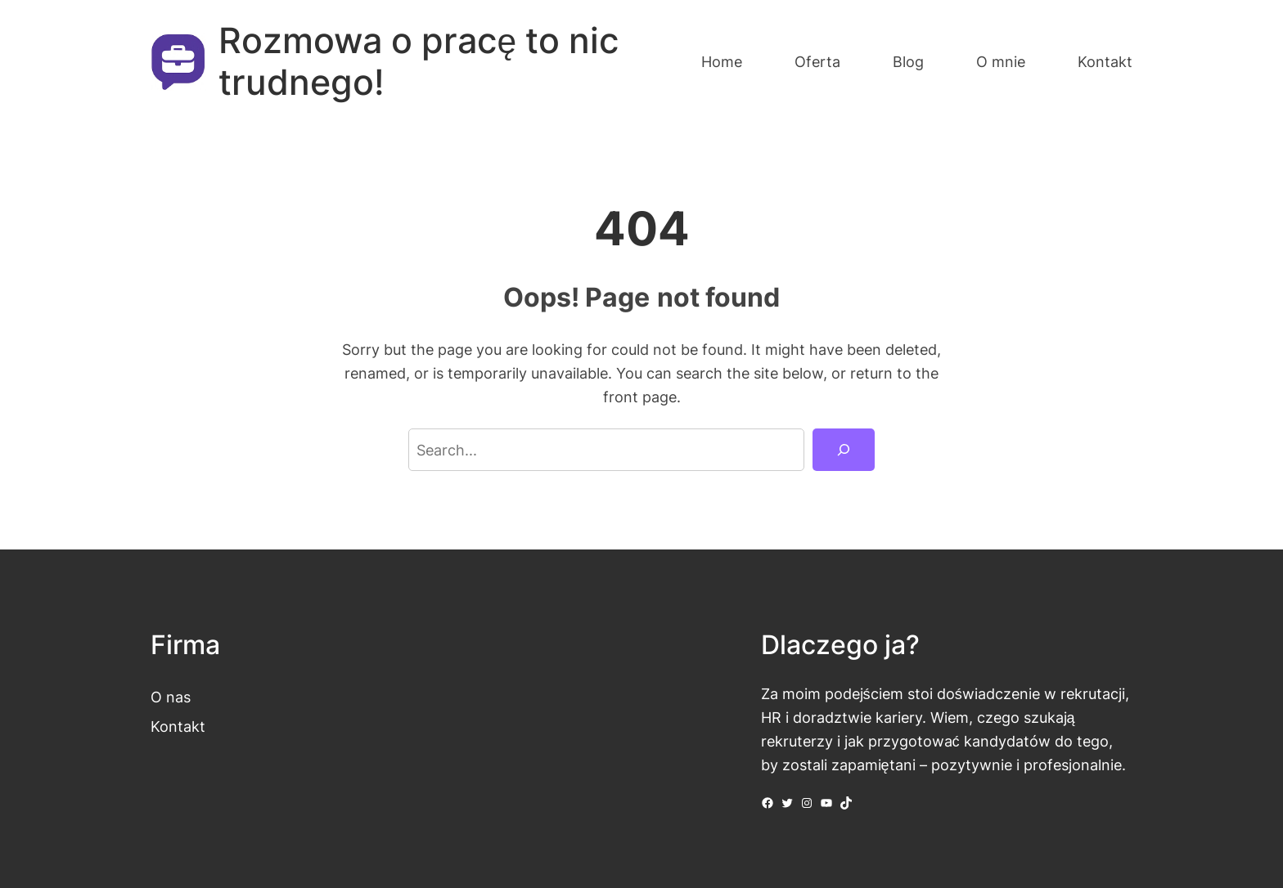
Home (721, 61)
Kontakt (178, 726)
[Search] (844, 449)
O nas (171, 697)
